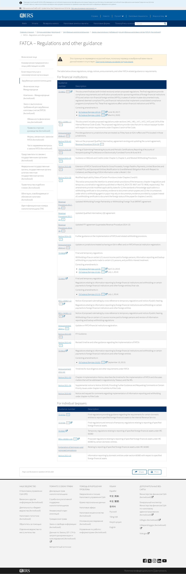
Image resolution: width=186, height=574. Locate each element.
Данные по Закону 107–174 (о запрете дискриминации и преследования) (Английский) (62, 537)
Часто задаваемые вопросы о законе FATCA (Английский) (40, 144)
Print (156, 472)
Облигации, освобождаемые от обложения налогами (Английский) (35, 193)
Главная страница (27, 32)
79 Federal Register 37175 (93, 294)
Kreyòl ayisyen (116, 522)
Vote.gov (144, 533)
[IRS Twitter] (150, 562)
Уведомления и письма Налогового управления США (92, 496)
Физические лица (29, 57)
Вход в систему (160, 16)
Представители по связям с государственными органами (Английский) (34, 154)
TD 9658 (63, 253)
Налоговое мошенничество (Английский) (92, 514)
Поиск (165, 23)
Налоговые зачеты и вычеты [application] (76, 23)
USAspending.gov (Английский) (153, 527)
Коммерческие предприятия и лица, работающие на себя (35, 64)
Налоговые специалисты (138, 16)
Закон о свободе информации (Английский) (62, 526)
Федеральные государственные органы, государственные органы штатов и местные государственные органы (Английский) (36, 169)
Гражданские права (58, 519)
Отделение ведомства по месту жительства (30, 531)
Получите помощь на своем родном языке (114, 61)
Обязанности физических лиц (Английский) (38, 117)
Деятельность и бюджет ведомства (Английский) (30, 509)
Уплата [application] (35, 23)
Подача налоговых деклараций (48, 32)
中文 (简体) (114, 496)
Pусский (113, 511)
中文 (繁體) (114, 501)
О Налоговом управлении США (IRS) (30, 493)
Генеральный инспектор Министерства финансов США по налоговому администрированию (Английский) (153, 508)
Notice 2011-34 (64, 385)
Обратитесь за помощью (30, 524)
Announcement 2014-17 (64, 246)
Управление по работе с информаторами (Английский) (93, 531)
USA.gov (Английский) (150, 520)
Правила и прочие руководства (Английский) (38, 126)
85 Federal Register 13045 (93, 115)
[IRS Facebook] (145, 561)
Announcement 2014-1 (64, 327)
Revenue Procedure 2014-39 (90, 144)
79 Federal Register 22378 (93, 269)
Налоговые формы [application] (102, 23)
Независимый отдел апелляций (58, 512)
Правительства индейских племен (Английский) (33, 183)
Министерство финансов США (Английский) (153, 496)
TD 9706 (65, 422)
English (113, 527)
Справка (94, 16)
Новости (106, 16)
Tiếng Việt (114, 516)
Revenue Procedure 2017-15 (65, 216)
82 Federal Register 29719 (93, 112)
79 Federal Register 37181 (93, 272)
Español (113, 491)
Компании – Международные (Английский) (36, 97)
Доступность (161, 570)
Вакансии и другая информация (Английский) (31, 501)
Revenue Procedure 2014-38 (65, 227)
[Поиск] (151, 23)
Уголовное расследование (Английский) (91, 523)
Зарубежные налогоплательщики (76, 32)
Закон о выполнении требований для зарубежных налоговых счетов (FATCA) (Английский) (126, 32)
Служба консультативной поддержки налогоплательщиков (60, 502)
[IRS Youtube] (164, 561)
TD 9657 (63, 278)
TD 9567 (63, 431)
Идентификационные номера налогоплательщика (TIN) (34, 204)
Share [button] (141, 472)
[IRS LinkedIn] (159, 562)
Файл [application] (24, 23)
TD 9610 (63, 350)
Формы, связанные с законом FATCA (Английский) (40, 135)
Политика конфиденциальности (138, 570)
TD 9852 (65, 91)
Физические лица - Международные (31, 88)
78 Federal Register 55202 (93, 362)
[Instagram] (154, 561)
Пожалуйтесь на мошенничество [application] (129, 23)
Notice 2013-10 (64, 455)
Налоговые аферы (88, 507)
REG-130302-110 (68, 439)
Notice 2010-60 (64, 393)
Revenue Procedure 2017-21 (65, 204)
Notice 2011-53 (64, 377)
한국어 (113, 506)
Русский (119, 16)
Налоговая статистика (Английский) (29, 517)
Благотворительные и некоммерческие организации (35, 73)
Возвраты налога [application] (50, 23)
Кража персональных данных (92, 502)
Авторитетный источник (60, 547)
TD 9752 (64, 414)
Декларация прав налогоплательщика (58, 493)
